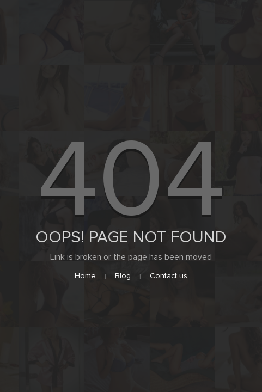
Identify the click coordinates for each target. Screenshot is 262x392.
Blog (123, 275)
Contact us (168, 275)
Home (85, 275)
